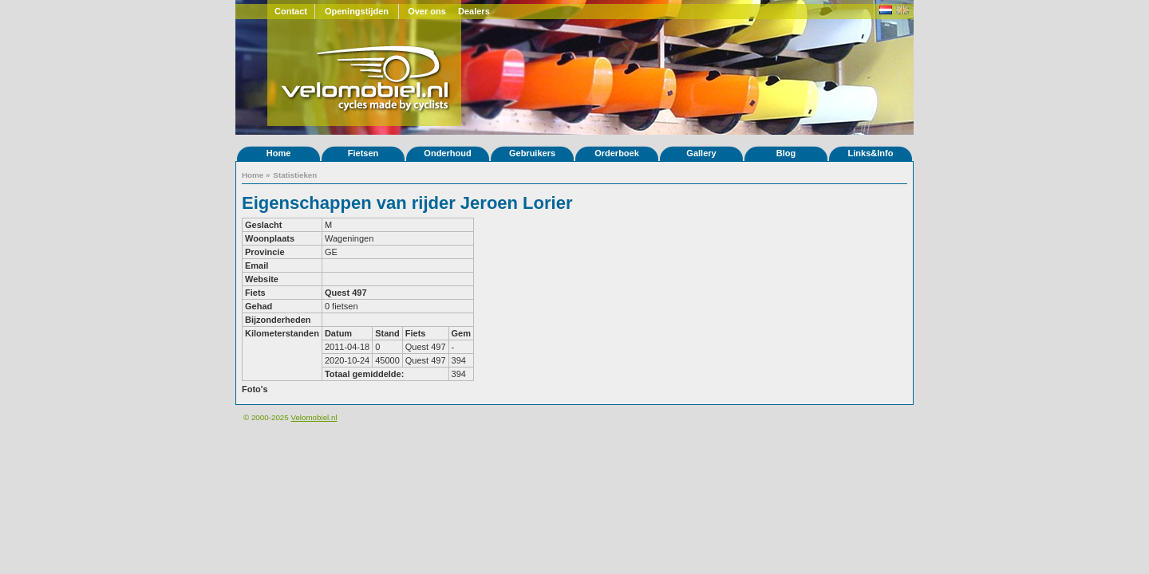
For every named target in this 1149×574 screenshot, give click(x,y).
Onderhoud (447, 153)
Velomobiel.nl (313, 417)
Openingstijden (357, 11)
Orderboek (616, 153)
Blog (786, 153)
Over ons (427, 11)
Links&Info (871, 153)
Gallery (701, 153)
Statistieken (295, 175)
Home (279, 153)
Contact (290, 11)
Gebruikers (532, 153)
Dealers (474, 11)
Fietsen (363, 153)
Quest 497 (346, 292)
